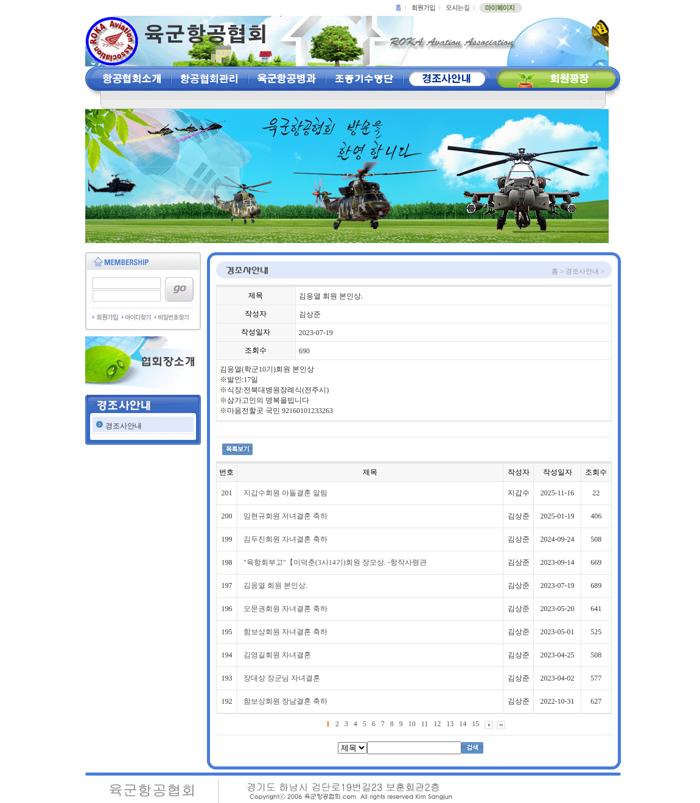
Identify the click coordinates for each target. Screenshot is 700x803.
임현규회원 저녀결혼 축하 (285, 516)
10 (412, 724)
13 (449, 724)
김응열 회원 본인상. (275, 585)
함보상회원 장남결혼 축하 (285, 701)
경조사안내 (123, 426)
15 (475, 724)
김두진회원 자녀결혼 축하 (285, 539)
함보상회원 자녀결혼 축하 (285, 632)
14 (462, 724)
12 (437, 724)
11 (425, 724)
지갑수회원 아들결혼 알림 (285, 493)
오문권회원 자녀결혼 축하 (285, 608)
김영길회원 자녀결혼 (277, 655)
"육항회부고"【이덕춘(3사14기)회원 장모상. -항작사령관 (335, 562)
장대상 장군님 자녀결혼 (281, 678)
